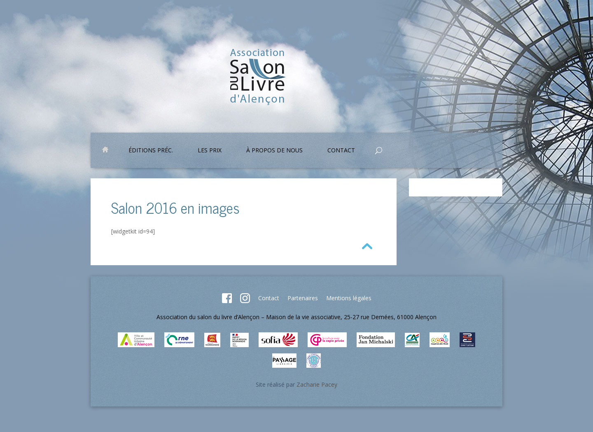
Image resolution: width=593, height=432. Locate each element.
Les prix (210, 150)
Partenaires (302, 298)
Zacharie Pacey (316, 384)
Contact (341, 150)
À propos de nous (274, 150)
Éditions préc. (150, 150)
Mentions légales (348, 298)
